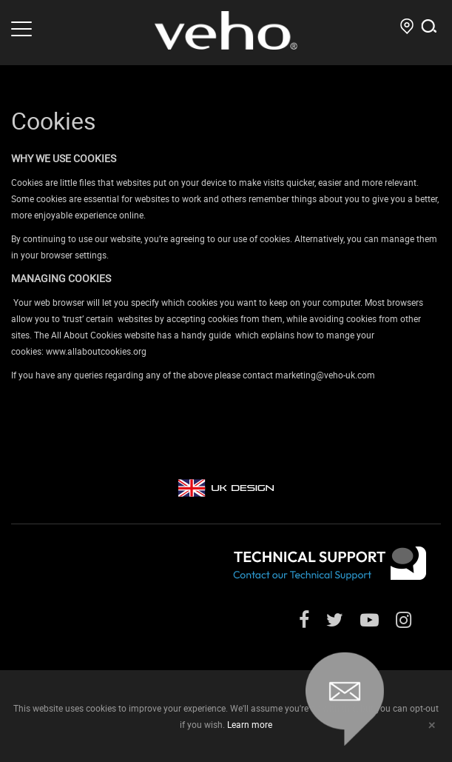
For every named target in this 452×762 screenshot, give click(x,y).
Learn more (249, 724)
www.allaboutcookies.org (96, 351)
